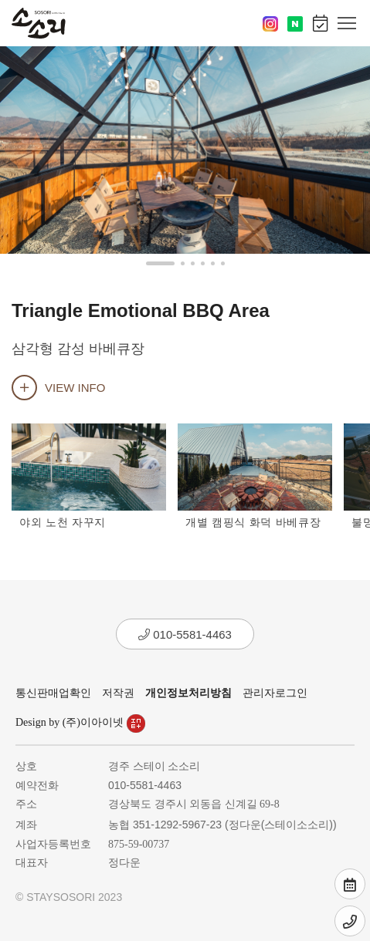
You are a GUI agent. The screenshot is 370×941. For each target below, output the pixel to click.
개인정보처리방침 (188, 693)
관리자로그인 (275, 693)
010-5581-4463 (185, 634)
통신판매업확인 (53, 693)
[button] (160, 263)
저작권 (118, 693)
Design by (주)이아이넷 (80, 722)
